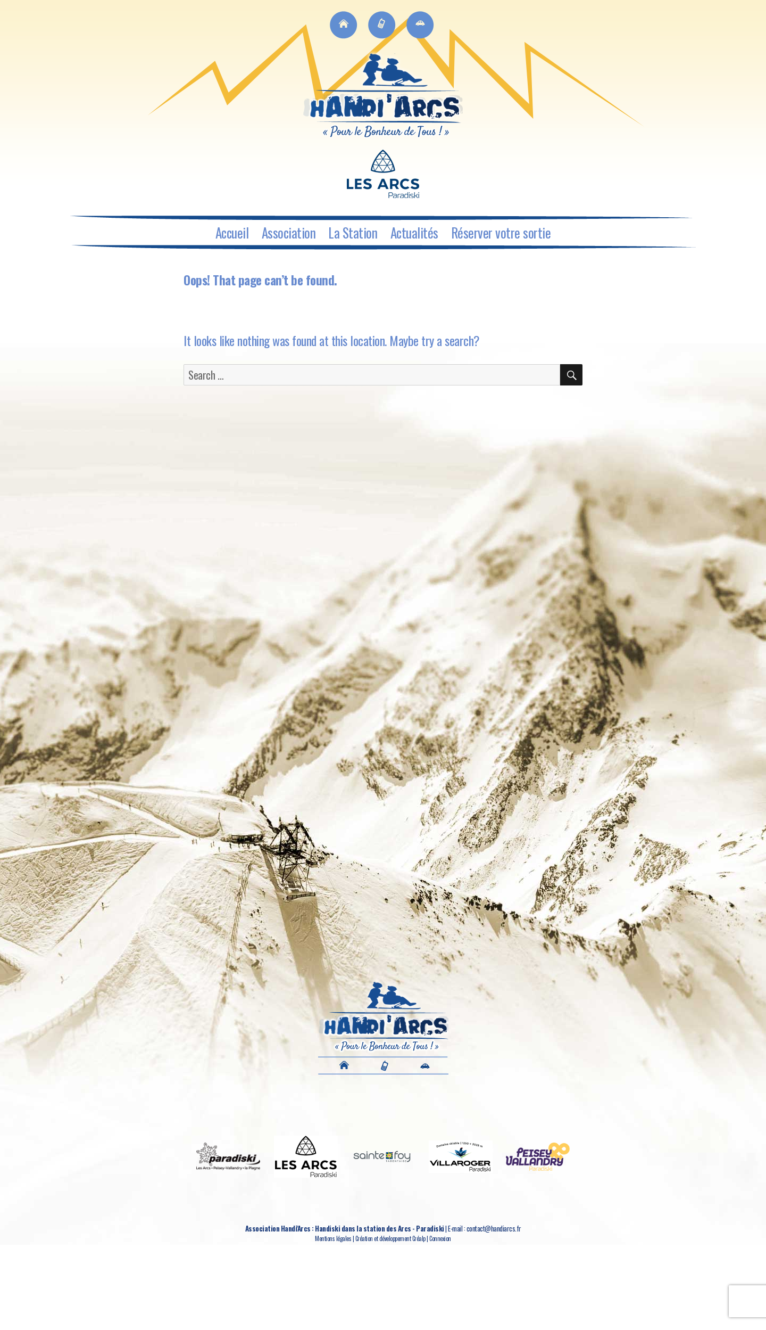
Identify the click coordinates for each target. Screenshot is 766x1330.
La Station (352, 232)
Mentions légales (333, 1238)
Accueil (232, 232)
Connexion (440, 1238)
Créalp (419, 1238)
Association (289, 232)
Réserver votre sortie (501, 232)
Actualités (414, 232)
